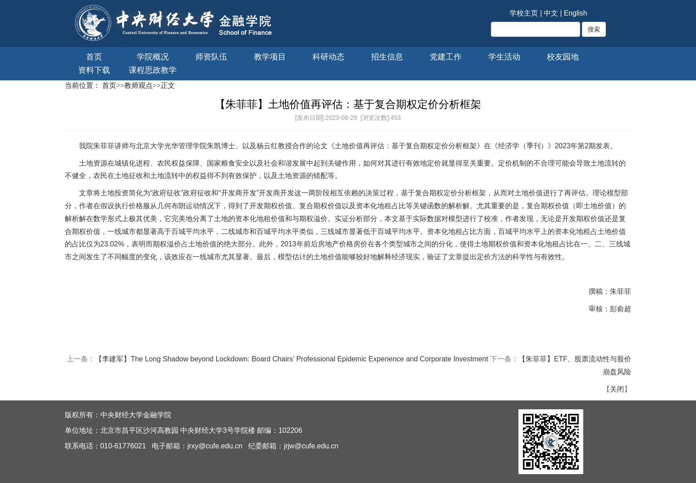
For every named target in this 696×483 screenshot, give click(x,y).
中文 (551, 13)
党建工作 (446, 56)
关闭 (617, 389)
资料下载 (94, 70)
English (575, 13)
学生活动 (504, 56)
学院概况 (153, 56)
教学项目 (270, 56)
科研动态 (328, 56)
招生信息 (387, 56)
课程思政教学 (153, 70)
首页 (94, 56)
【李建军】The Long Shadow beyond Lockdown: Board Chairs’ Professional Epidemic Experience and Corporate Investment (291, 359)
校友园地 (563, 56)
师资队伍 (211, 56)
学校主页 (524, 13)
